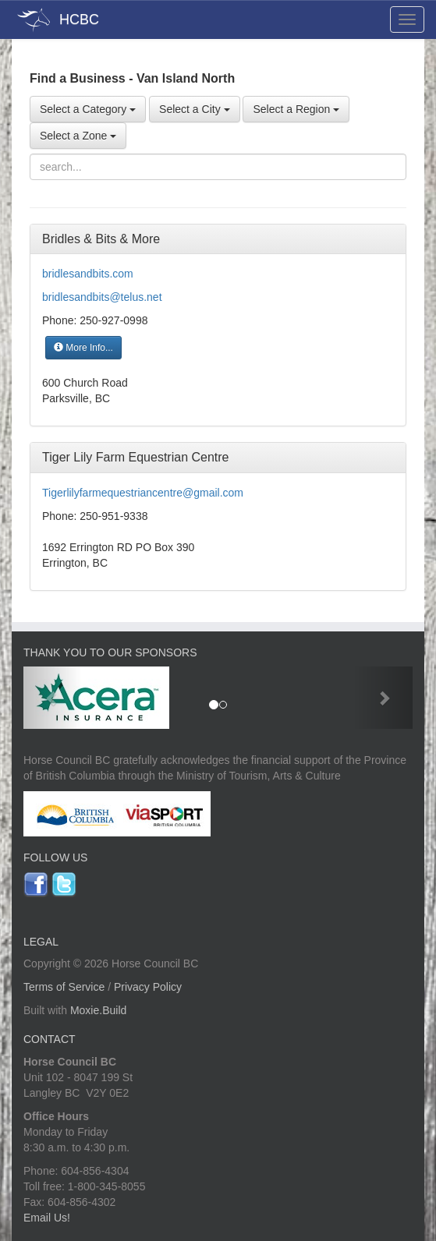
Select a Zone (78, 135)
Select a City (194, 109)
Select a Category (88, 109)
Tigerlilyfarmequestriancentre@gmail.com (142, 492)
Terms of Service (64, 987)
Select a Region (296, 109)
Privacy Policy (148, 987)
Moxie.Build (98, 1010)
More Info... (83, 347)
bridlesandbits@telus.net (102, 297)
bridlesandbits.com (87, 273)
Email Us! (46, 1217)
